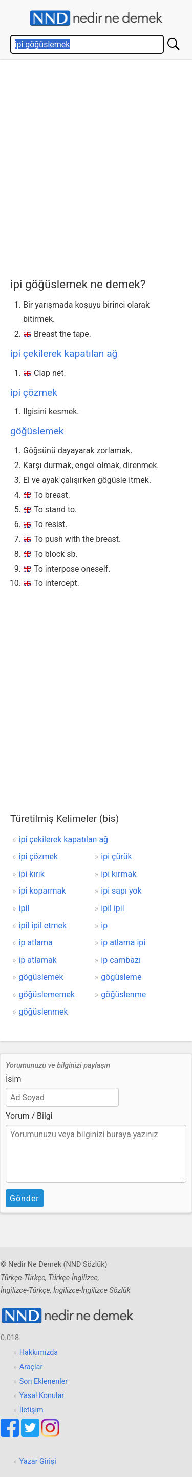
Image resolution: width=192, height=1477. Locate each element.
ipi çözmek (33, 392)
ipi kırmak (118, 874)
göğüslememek (47, 994)
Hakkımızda (38, 1352)
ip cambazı (121, 960)
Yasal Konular (41, 1395)
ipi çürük (116, 856)
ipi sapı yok (121, 891)
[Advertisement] (96, 166)
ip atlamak (38, 960)
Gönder (24, 1198)
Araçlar (31, 1367)
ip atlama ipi (123, 942)
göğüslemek (37, 431)
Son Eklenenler (43, 1381)
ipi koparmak (42, 891)
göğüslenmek (43, 1012)
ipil (24, 908)
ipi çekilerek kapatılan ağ (63, 353)
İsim (14, 1079)
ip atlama (36, 942)
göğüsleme (121, 977)
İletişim (31, 1410)
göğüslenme (123, 994)
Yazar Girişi (37, 1461)
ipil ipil (112, 908)
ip (104, 925)
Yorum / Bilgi (29, 1116)
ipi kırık (32, 874)
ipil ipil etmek (43, 925)
